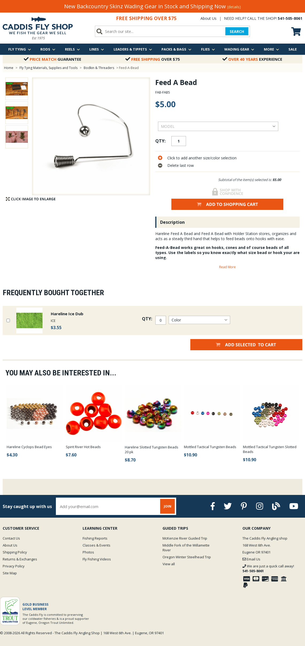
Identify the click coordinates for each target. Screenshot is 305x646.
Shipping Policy (15, 552)
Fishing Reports (95, 538)
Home (8, 68)
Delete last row (180, 165)
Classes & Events (96, 545)
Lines (96, 49)
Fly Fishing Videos (97, 559)
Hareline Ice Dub (67, 313)
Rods (47, 49)
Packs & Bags (176, 49)
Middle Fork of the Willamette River (186, 547)
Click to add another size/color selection (202, 157)
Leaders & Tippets (133, 49)
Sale (292, 49)
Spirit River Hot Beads (83, 446)
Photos (88, 552)
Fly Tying (19, 49)
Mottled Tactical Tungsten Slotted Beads (269, 449)
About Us (208, 18)
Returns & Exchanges (20, 559)
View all (169, 564)
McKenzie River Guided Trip (185, 538)
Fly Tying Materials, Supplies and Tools (49, 68)
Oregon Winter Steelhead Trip (187, 557)
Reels (72, 49)
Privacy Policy (14, 566)
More (271, 49)
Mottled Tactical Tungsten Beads (210, 446)
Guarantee (52, 59)
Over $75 (152, 59)
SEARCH (237, 31)
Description (172, 222)
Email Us (251, 559)
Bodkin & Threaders (99, 68)
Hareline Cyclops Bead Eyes (29, 446)
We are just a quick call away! (268, 568)
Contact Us (11, 538)
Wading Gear (239, 49)
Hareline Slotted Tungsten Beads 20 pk (151, 449)
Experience (252, 59)
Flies (208, 49)
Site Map (10, 573)
